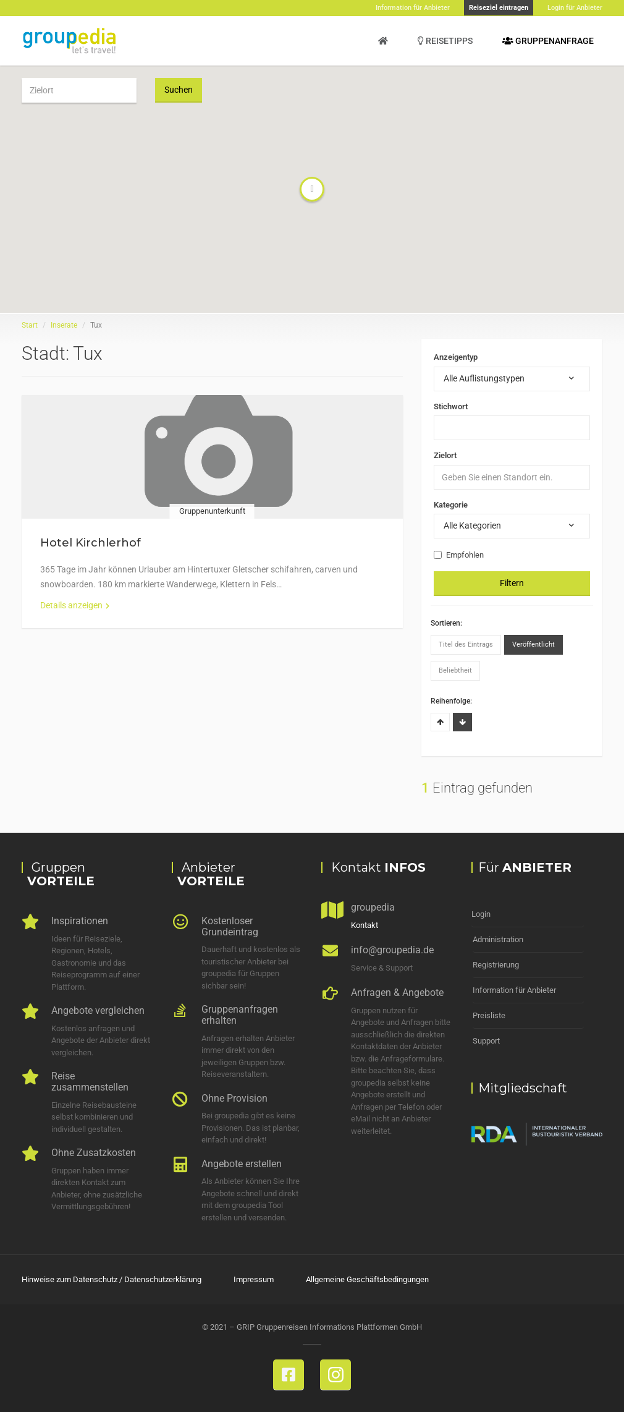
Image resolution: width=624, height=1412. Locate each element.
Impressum (254, 1279)
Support (486, 1040)
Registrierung (496, 964)
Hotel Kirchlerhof (90, 543)
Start (30, 325)
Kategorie (451, 504)
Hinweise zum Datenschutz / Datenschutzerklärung (111, 1279)
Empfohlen (459, 554)
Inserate (64, 325)
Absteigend (462, 722)
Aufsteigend (440, 722)
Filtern (512, 583)
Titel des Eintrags (466, 644)
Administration (498, 939)
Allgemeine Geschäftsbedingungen (367, 1279)
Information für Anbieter (514, 990)
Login (481, 914)
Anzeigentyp (456, 357)
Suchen (178, 90)
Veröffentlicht (533, 644)
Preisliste (489, 1015)
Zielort (445, 455)
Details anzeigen (74, 605)
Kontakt (364, 925)
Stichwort (451, 406)
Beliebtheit (455, 670)
